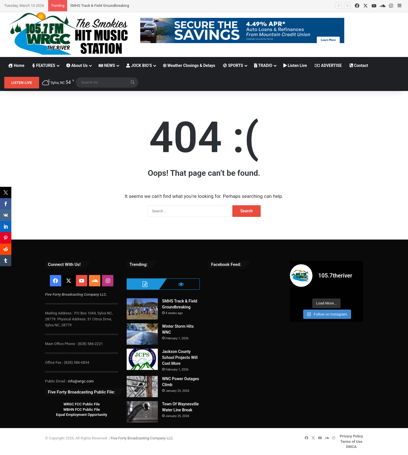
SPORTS (233, 65)
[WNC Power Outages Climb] (142, 386)
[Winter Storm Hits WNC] (142, 334)
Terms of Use (351, 441)
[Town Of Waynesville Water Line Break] (142, 411)
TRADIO (263, 65)
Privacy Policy (351, 436)
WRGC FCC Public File (81, 404)
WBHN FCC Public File (81, 409)
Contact (359, 65)
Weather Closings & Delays (189, 65)
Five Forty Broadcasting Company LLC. (142, 438)
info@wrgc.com (81, 381)
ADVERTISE (328, 65)
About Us (77, 65)
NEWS (107, 65)
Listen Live (295, 65)
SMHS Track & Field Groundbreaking (99, 5)
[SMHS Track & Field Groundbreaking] (142, 308)
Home (16, 65)
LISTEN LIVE (21, 83)
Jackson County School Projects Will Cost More (179, 357)
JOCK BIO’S (139, 65)
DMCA (351, 447)
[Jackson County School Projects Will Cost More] (142, 359)
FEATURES (43, 65)
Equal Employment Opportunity (81, 414)
